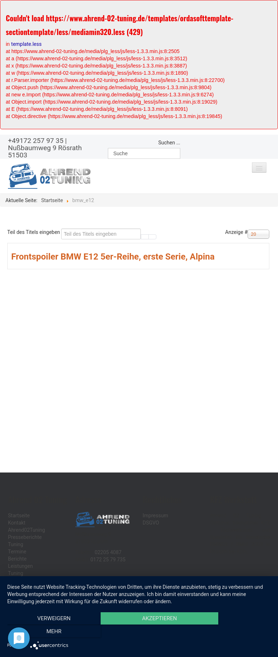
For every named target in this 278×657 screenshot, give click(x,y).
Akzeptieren (139, 632)
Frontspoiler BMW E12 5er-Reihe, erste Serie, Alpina (113, 257)
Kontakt (16, 523)
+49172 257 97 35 (35, 140)
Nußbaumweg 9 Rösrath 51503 (45, 151)
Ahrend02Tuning (26, 530)
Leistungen (20, 566)
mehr (231, 632)
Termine (17, 551)
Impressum (155, 515)
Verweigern (46, 632)
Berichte (17, 559)
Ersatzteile (19, 588)
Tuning (15, 544)
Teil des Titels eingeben (34, 232)
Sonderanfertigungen (31, 580)
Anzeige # (236, 232)
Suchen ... (169, 142)
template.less (26, 44)
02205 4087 (107, 552)
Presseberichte (25, 537)
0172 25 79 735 (108, 559)
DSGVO (151, 523)
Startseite (19, 515)
